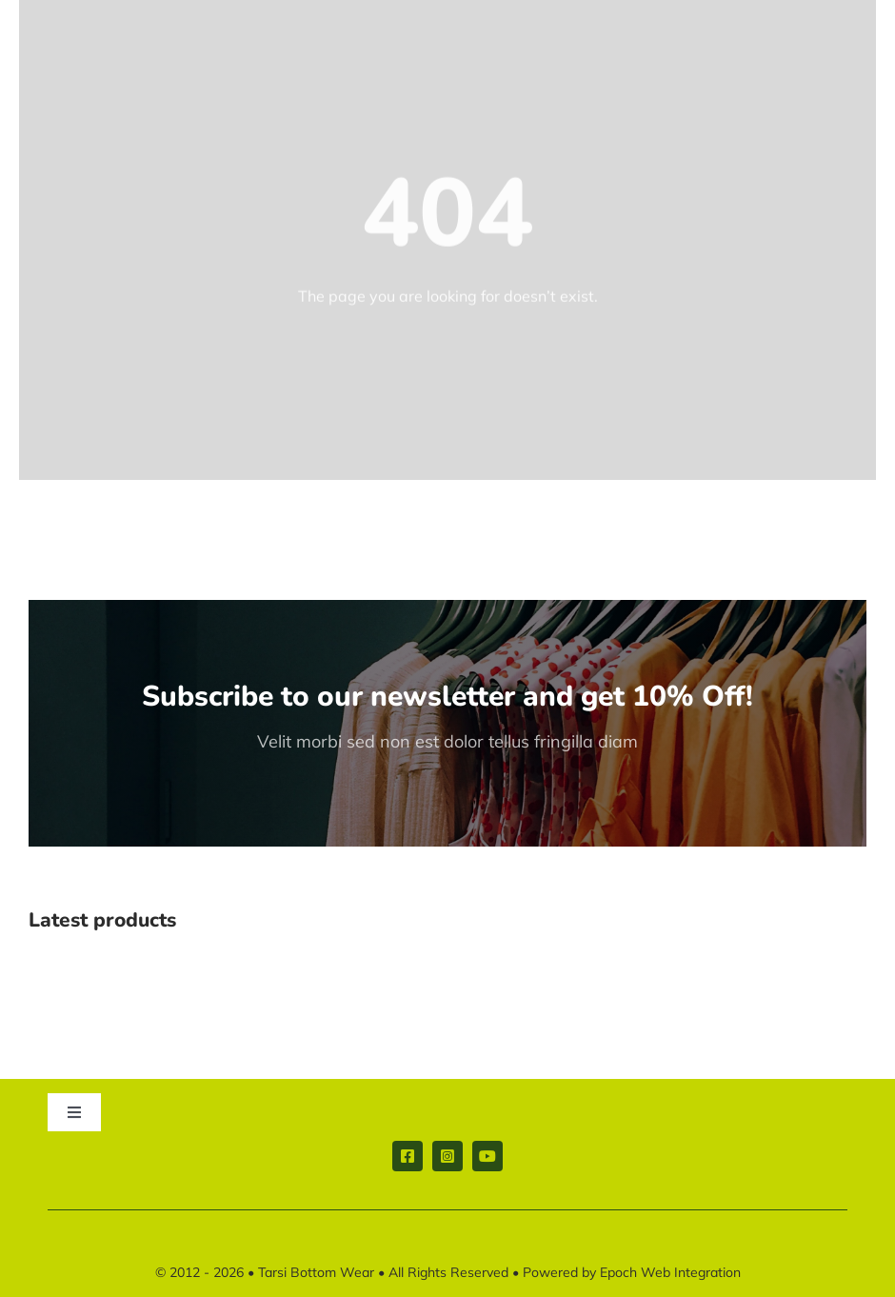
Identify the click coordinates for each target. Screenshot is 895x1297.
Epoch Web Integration (670, 1272)
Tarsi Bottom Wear (316, 1272)
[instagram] (447, 1156)
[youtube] (487, 1156)
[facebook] (407, 1156)
